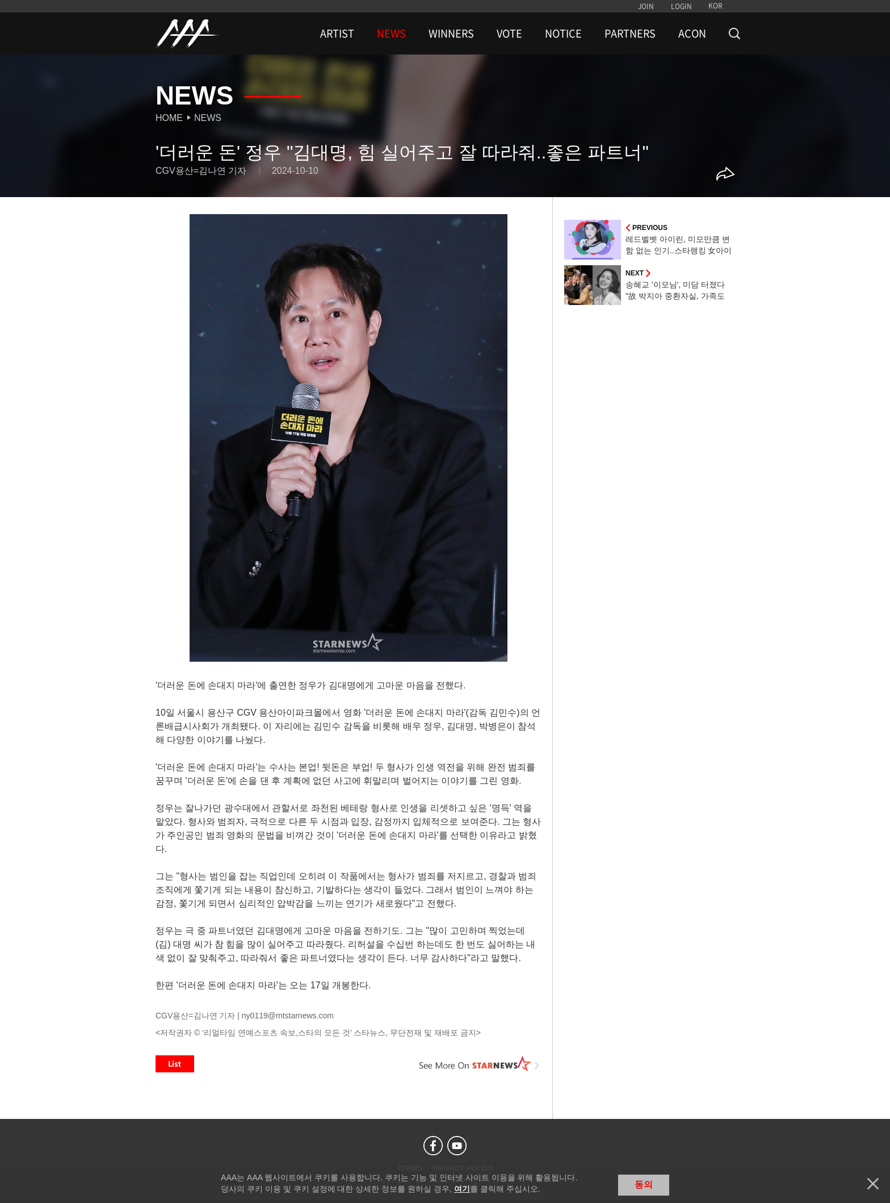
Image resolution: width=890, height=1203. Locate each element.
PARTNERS (630, 33)
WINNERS (451, 33)
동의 (644, 1184)
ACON (692, 33)
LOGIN (681, 6)
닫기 (873, 1183)
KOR (715, 5)
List (175, 1063)
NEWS (391, 33)
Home (169, 118)
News (207, 118)
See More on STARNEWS (479, 1063)
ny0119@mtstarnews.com (288, 1015)
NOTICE (563, 33)
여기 (462, 1188)
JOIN (646, 6)
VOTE (509, 33)
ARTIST (337, 33)
